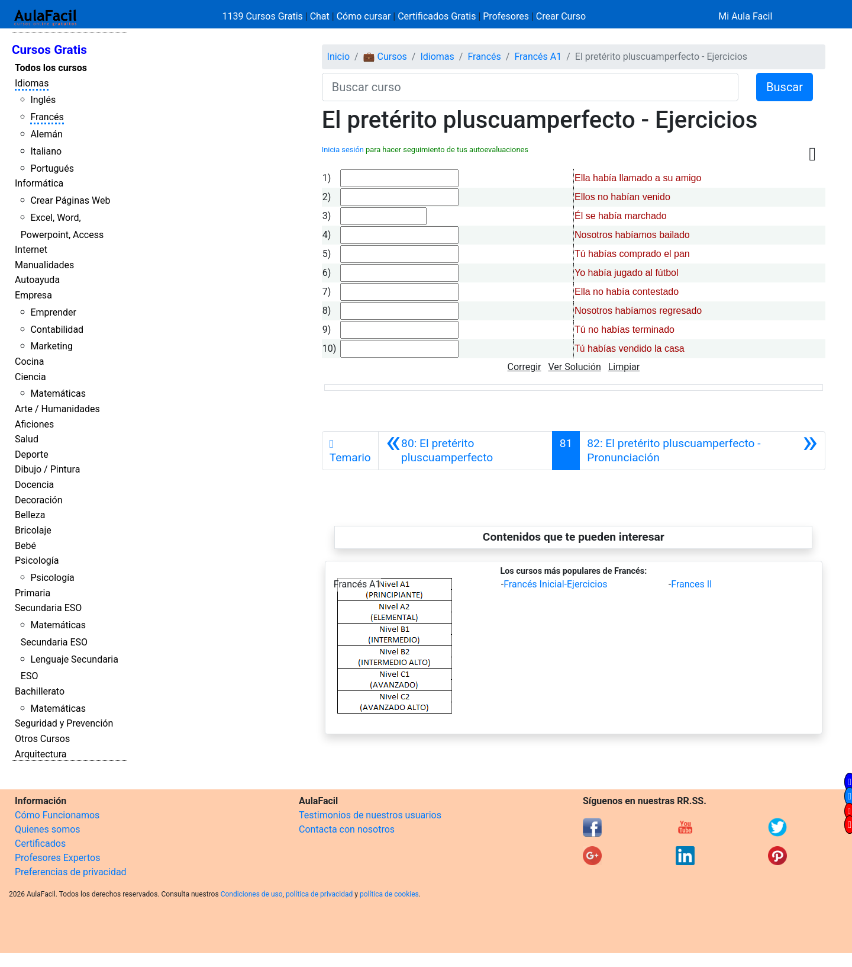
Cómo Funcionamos (57, 815)
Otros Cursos (42, 738)
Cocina (29, 361)
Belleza (30, 515)
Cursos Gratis (49, 50)
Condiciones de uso (252, 894)
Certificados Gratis (437, 16)
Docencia (34, 484)
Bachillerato (39, 691)
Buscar (784, 87)
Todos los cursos (51, 67)
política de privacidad (319, 894)
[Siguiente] (702, 450)
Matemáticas (58, 393)
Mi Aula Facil (745, 16)
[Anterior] (465, 450)
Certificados (40, 843)
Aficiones (34, 424)
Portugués (52, 168)
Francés (46, 117)
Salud (26, 439)
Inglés (43, 99)
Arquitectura (40, 754)
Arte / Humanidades (57, 409)
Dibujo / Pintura (47, 469)
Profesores (506, 16)
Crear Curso (561, 16)
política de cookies (389, 894)
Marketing (51, 346)
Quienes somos (47, 829)
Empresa (33, 295)
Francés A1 (537, 56)
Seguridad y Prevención (64, 723)
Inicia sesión (343, 149)
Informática (39, 183)
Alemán (46, 134)
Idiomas (32, 83)
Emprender (53, 312)
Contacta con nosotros (347, 829)
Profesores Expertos (57, 857)
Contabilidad (56, 329)
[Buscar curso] (530, 87)
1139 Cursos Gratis (263, 16)
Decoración (39, 500)
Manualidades (44, 265)
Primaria (32, 593)
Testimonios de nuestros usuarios (370, 815)
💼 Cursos (385, 56)
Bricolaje (33, 530)
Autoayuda (37, 279)
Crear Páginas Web (70, 200)
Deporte (32, 454)
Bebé (25, 545)
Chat (320, 16)
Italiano (46, 151)
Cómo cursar (364, 16)
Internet (31, 249)
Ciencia (30, 377)
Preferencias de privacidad (71, 872)
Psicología (37, 560)
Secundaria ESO (48, 607)
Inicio (338, 56)
